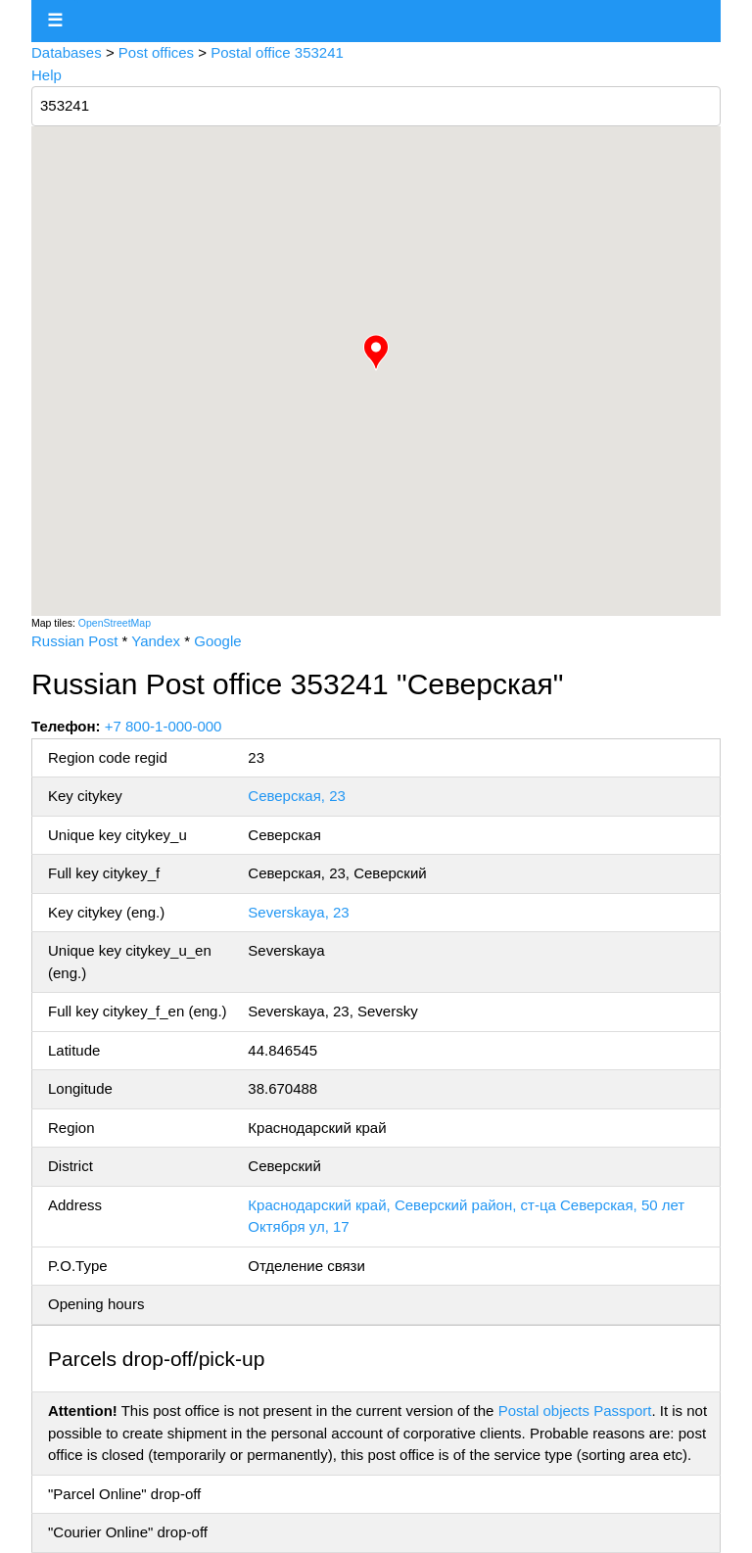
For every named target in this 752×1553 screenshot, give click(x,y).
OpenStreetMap (114, 623)
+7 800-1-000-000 (163, 726)
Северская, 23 (297, 795)
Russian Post (74, 641)
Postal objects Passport (575, 1410)
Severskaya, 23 (298, 912)
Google (217, 641)
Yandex (155, 641)
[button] (376, 352)
